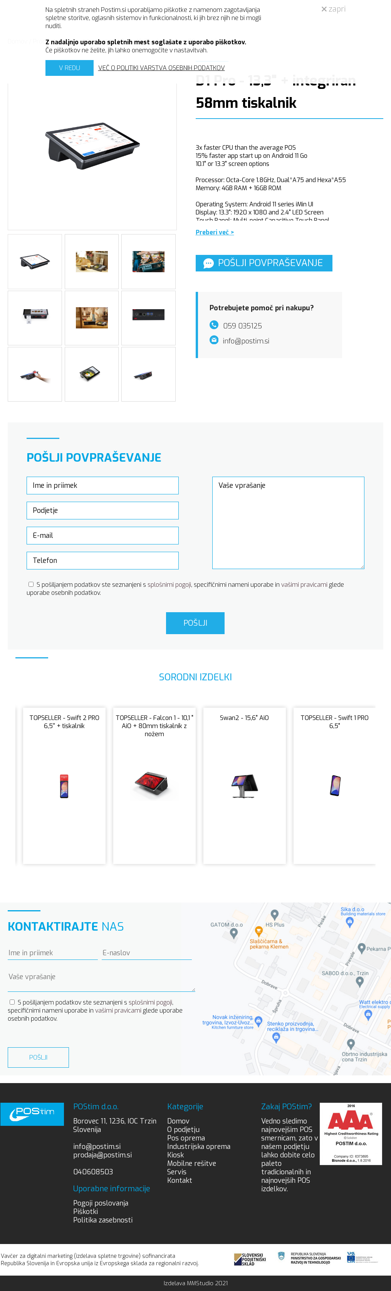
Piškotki (85, 1211)
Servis (176, 1172)
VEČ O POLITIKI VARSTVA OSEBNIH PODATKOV (161, 68)
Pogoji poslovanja (100, 1203)
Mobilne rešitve (191, 1163)
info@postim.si (97, 1146)
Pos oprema (186, 1138)
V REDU (69, 68)
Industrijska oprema (198, 1146)
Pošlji (195, 623)
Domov (178, 1121)
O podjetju (183, 1129)
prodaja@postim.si (102, 1155)
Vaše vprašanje (288, 523)
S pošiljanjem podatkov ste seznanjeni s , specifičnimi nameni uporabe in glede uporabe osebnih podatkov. (95, 1010)
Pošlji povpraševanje (263, 263)
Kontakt (179, 1180)
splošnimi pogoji (169, 585)
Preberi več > (215, 232)
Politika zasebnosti (103, 1220)
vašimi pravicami (304, 585)
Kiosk (175, 1155)
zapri (334, 9)
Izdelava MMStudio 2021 (196, 1283)
